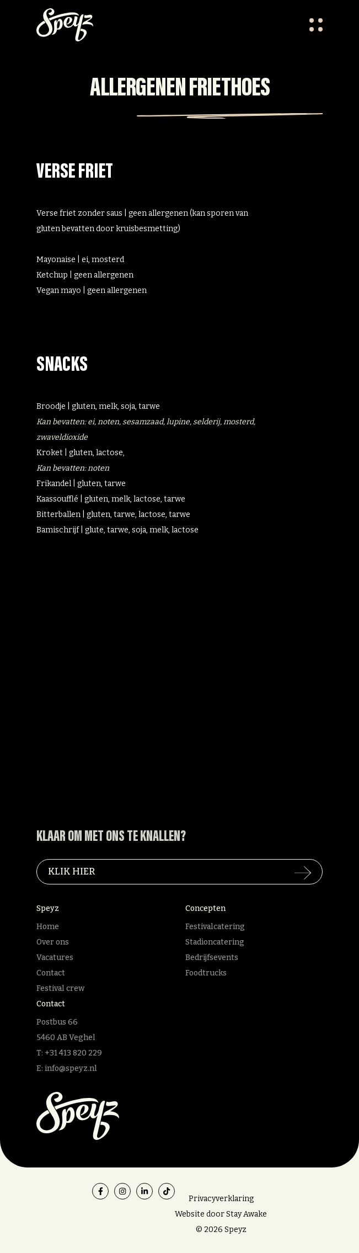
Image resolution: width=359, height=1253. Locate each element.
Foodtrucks (206, 973)
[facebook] (100, 1191)
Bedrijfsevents (211, 957)
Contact (50, 973)
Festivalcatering (215, 926)
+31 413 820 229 (73, 1053)
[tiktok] (166, 1191)
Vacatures (54, 957)
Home (47, 926)
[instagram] (122, 1191)
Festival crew (60, 988)
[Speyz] (77, 1115)
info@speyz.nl (71, 1068)
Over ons (52, 942)
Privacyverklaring (221, 1198)
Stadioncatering (214, 942)
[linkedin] (144, 1191)
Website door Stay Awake (221, 1214)
